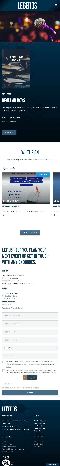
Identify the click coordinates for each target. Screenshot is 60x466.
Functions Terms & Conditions (14, 309)
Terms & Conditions (9, 446)
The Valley (37, 446)
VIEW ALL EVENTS (30, 233)
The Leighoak (38, 441)
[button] (56, 5)
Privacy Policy (7, 444)
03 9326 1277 (13, 282)
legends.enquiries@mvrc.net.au (20, 285)
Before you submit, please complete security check (20, 389)
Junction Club (38, 444)
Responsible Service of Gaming (13, 449)
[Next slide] (12, 169)
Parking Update (7, 451)
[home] (27, 5)
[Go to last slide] (5, 169)
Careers (4, 441)
